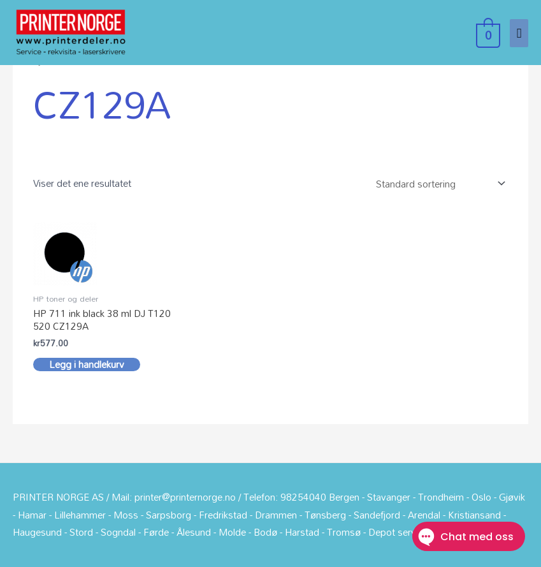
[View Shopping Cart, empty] (486, 32)
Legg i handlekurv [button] (86, 365)
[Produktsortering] (438, 183)
